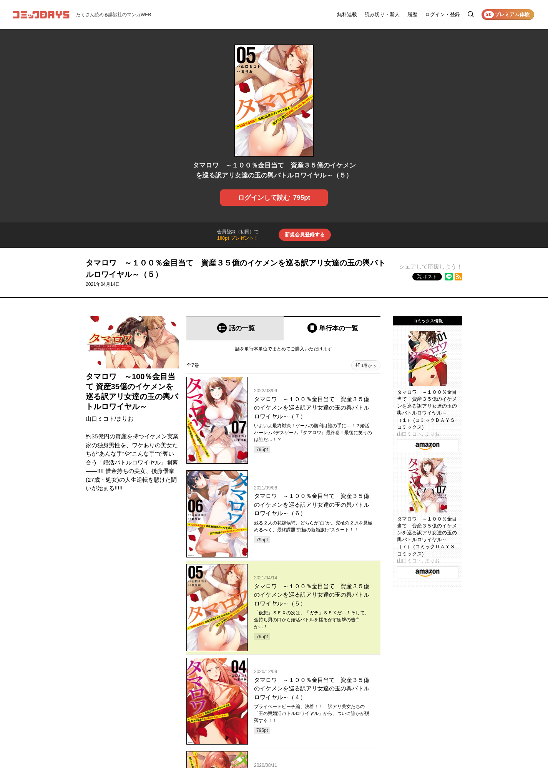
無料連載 (347, 14)
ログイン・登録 (442, 14)
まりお (124, 418)
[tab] (235, 328)
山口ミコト (100, 418)
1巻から (368, 365)
